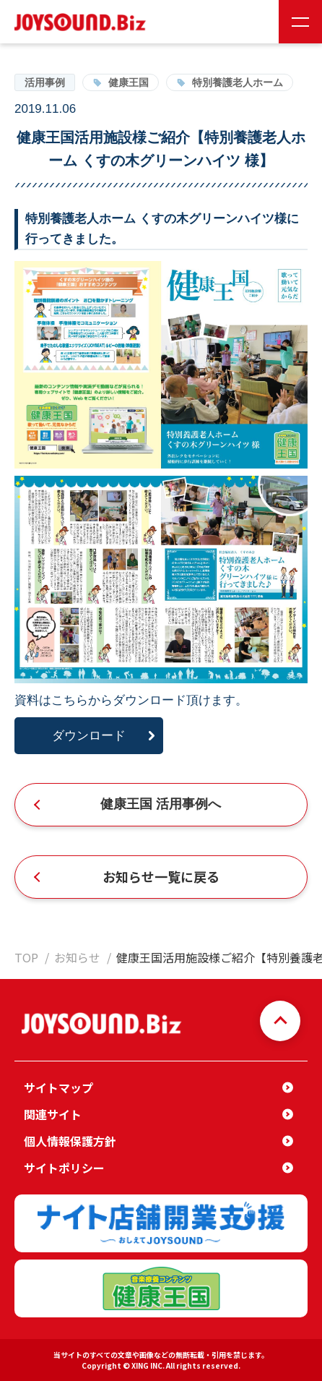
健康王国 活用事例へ (160, 804)
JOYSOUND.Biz (83, 22)
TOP (26, 957)
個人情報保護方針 (70, 1141)
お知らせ (77, 957)
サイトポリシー (64, 1167)
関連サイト (53, 1114)
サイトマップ (58, 1087)
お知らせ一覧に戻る (161, 876)
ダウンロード (89, 736)
